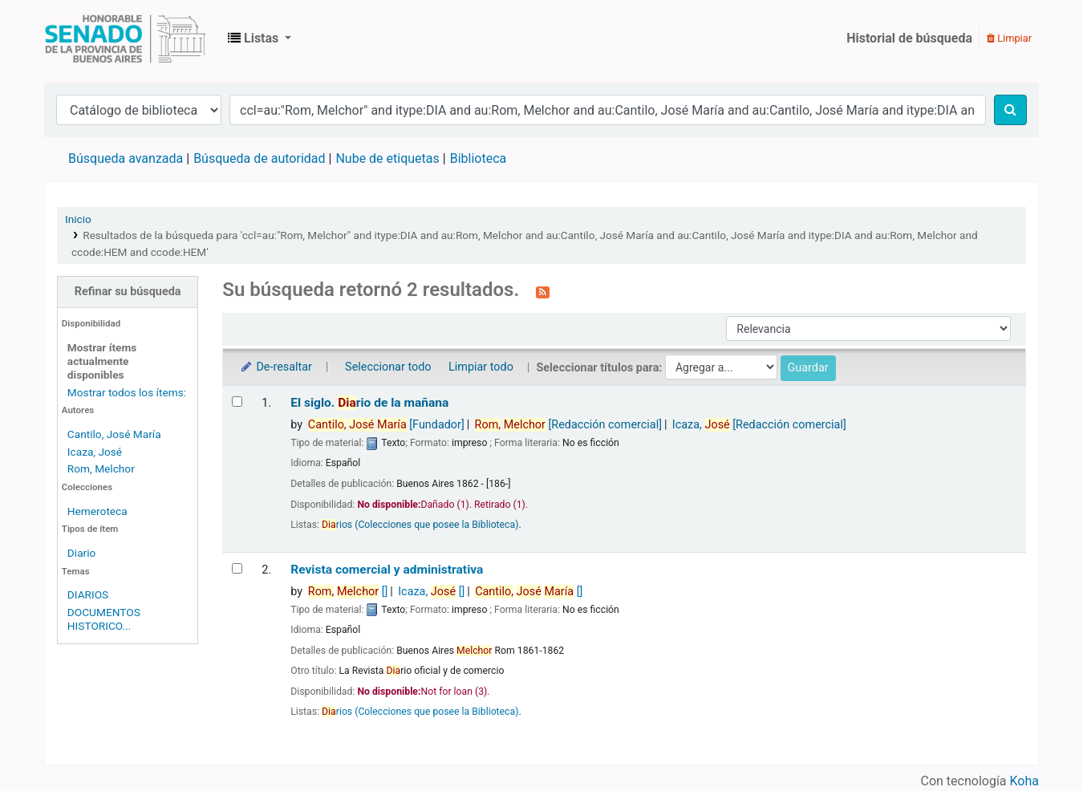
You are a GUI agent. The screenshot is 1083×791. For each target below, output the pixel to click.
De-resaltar (275, 367)
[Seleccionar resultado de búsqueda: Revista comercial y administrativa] (237, 568)
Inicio (78, 219)
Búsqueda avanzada (125, 158)
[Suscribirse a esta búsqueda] (543, 291)
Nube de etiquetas (387, 158)
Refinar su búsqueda (128, 291)
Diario (81, 552)
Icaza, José (94, 451)
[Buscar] (1010, 110)
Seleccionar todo (388, 367)
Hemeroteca (97, 511)
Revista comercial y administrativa (386, 569)
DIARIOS (87, 594)
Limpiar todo (480, 367)
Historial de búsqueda (909, 38)
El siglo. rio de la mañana (369, 403)
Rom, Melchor (101, 468)
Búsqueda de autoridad (259, 158)
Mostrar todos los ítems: (126, 392)
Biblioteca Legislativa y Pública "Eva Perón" (125, 38)
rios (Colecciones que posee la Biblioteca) (420, 524)
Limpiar (1009, 38)
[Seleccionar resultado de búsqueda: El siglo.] (237, 401)
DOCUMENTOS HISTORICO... (103, 619)
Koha (1024, 781)
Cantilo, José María (114, 434)
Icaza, (759, 425)
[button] (259, 38)
